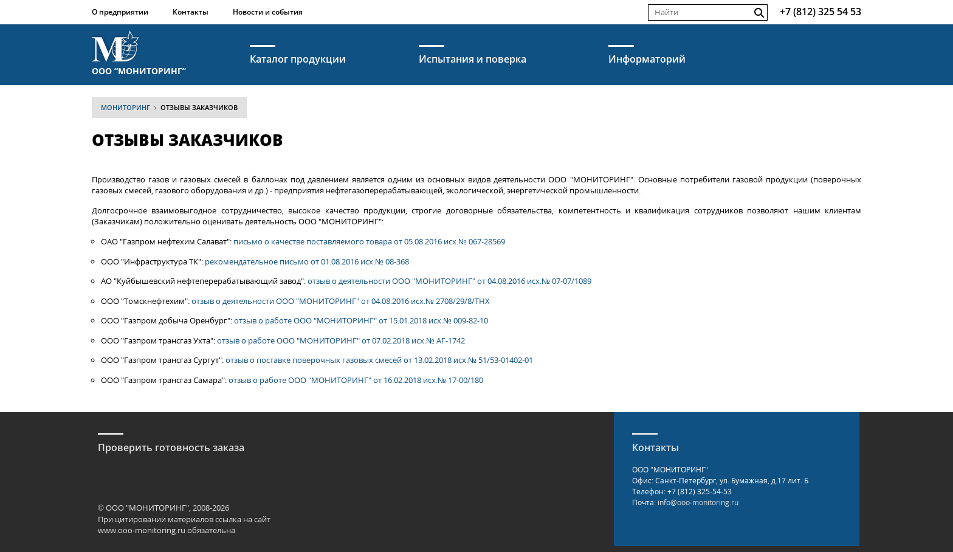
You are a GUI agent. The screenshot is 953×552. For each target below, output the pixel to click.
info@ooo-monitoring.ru (698, 502)
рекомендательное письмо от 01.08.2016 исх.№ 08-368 (307, 261)
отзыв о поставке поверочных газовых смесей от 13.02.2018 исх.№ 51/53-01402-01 (379, 359)
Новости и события (268, 12)
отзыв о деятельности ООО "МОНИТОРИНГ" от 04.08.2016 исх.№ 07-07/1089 (449, 280)
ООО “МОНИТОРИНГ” (139, 70)
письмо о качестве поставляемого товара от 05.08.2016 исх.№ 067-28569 (369, 241)
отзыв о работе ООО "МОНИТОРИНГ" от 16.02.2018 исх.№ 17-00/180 (356, 379)
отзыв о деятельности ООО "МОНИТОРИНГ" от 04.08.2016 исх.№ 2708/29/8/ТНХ (340, 300)
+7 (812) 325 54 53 (820, 11)
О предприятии (120, 12)
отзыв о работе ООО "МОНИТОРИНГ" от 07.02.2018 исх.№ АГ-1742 (341, 340)
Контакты (190, 12)
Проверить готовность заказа (171, 447)
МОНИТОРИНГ (125, 107)
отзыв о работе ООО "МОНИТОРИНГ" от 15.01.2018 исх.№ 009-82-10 (361, 320)
